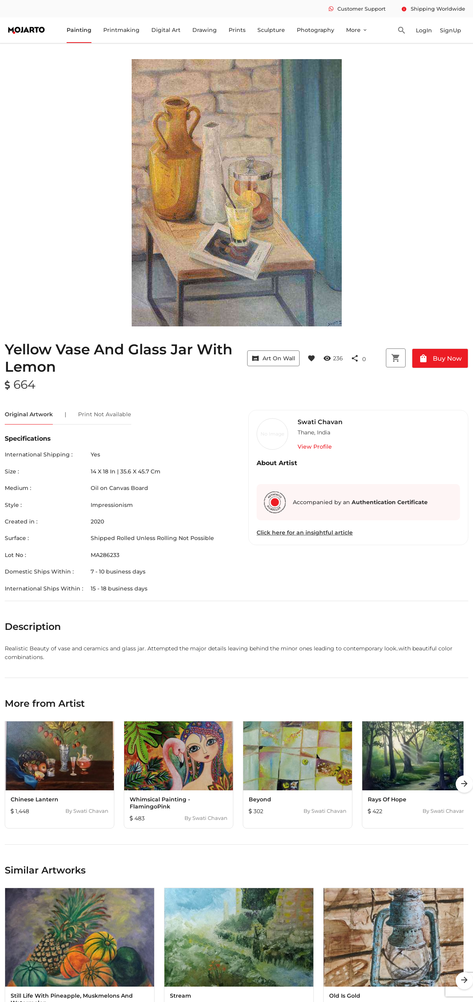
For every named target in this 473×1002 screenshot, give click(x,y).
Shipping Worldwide (433, 9)
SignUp (450, 30)
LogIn (424, 30)
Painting (79, 30)
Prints (237, 30)
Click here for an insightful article (305, 532)
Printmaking (121, 30)
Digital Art (166, 30)
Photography (315, 30)
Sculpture (271, 30)
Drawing (204, 30)
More (357, 30)
